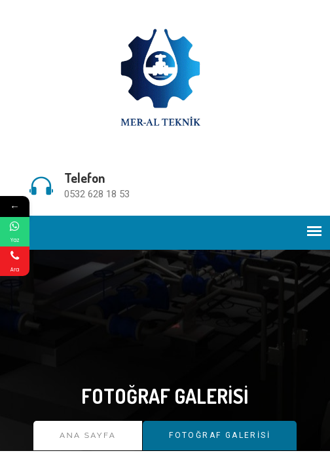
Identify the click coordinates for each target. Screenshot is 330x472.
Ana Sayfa (88, 435)
